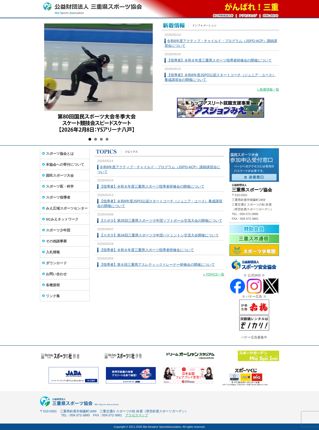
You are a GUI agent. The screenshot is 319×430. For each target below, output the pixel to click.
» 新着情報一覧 (268, 89)
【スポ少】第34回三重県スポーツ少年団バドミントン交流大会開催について (159, 235)
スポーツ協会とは (60, 154)
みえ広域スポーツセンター (67, 208)
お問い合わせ (56, 274)
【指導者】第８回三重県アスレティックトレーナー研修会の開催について (157, 265)
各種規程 (53, 285)
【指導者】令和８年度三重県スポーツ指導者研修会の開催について (219, 60)
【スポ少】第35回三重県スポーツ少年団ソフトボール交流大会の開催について (161, 220)
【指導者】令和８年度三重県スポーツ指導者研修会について (147, 250)
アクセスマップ (136, 415)
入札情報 (53, 252)
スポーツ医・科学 (60, 186)
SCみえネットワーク (62, 219)
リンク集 (53, 296)
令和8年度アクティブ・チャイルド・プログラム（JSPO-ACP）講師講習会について (220, 43)
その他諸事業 (56, 241)
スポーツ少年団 (58, 230)
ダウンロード (56, 263)
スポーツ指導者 (58, 197)
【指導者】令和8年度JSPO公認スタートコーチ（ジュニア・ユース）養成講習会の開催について (220, 77)
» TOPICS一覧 (213, 274)
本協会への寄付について (65, 164)
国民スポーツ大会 (60, 175)
